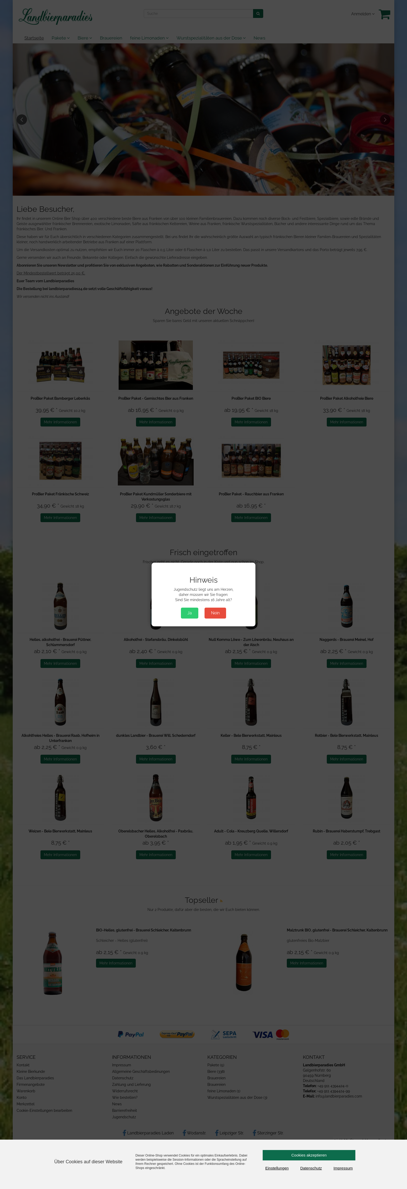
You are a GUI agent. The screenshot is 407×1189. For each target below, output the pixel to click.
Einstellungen (277, 1168)
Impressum (343, 1168)
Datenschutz (311, 1168)
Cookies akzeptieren (309, 1155)
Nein (215, 612)
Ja (189, 612)
